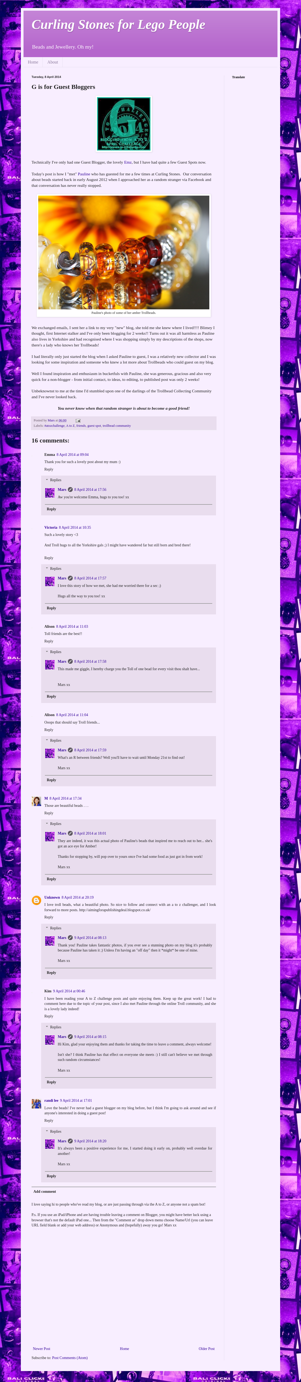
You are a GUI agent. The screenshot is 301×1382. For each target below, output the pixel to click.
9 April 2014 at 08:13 (90, 938)
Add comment (44, 1192)
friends (81, 426)
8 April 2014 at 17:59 (90, 750)
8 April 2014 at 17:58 (90, 662)
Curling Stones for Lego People (118, 24)
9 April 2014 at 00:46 (69, 991)
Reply (48, 469)
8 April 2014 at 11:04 (72, 715)
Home (33, 62)
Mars (62, 490)
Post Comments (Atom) (70, 1358)
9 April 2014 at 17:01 (76, 1101)
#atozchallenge (54, 426)
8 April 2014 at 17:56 (90, 490)
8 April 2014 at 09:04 (73, 455)
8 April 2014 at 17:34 (65, 798)
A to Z (70, 426)
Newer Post (41, 1349)
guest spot (94, 426)
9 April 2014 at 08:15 (90, 1037)
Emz (128, 162)
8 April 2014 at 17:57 (90, 578)
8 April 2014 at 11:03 (72, 627)
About (52, 62)
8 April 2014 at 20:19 (77, 897)
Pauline (84, 174)
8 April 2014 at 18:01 (90, 833)
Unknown (52, 897)
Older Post (207, 1349)
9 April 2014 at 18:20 (90, 1141)
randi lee (51, 1101)
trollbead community (117, 426)
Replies (55, 480)
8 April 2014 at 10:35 (75, 528)
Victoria (50, 528)
